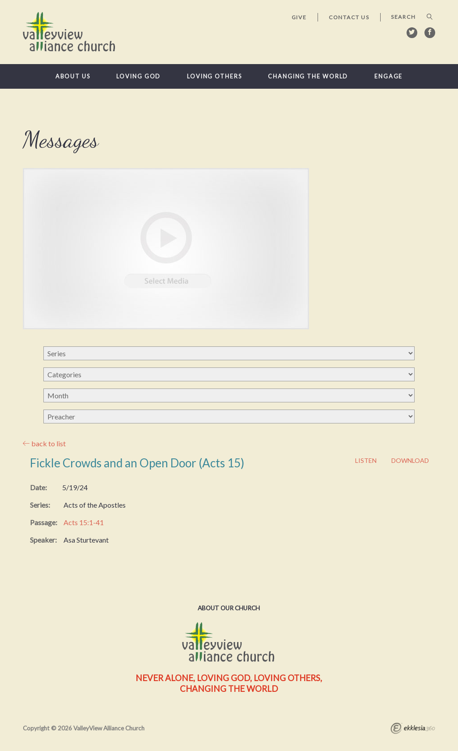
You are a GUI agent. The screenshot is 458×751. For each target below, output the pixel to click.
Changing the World (308, 76)
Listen (366, 460)
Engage (388, 76)
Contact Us (349, 17)
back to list (44, 443)
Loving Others (214, 76)
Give (299, 17)
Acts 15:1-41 (84, 522)
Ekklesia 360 (412, 729)
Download (410, 460)
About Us (72, 76)
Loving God (138, 76)
